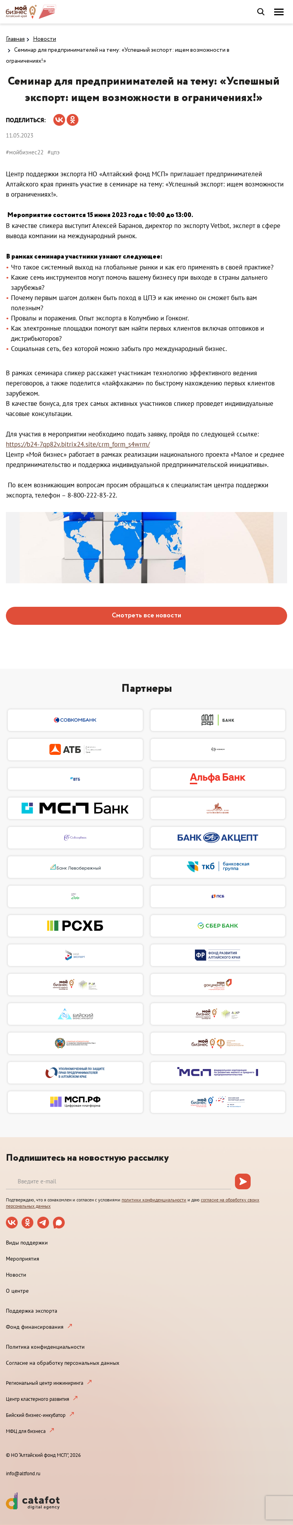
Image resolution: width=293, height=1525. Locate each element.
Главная (15, 39)
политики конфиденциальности (154, 1200)
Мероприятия (22, 1258)
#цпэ (53, 152)
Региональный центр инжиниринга (44, 1383)
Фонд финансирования (35, 1326)
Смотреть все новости (146, 615)
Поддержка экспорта (31, 1310)
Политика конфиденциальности (45, 1346)
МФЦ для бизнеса (25, 1431)
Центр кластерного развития (37, 1399)
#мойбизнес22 (25, 152)
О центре (17, 1290)
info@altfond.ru (23, 1473)
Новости (44, 39)
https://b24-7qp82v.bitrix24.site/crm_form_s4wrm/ (78, 444)
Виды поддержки (27, 1242)
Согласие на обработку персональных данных (62, 1362)
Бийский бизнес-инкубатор (36, 1415)
